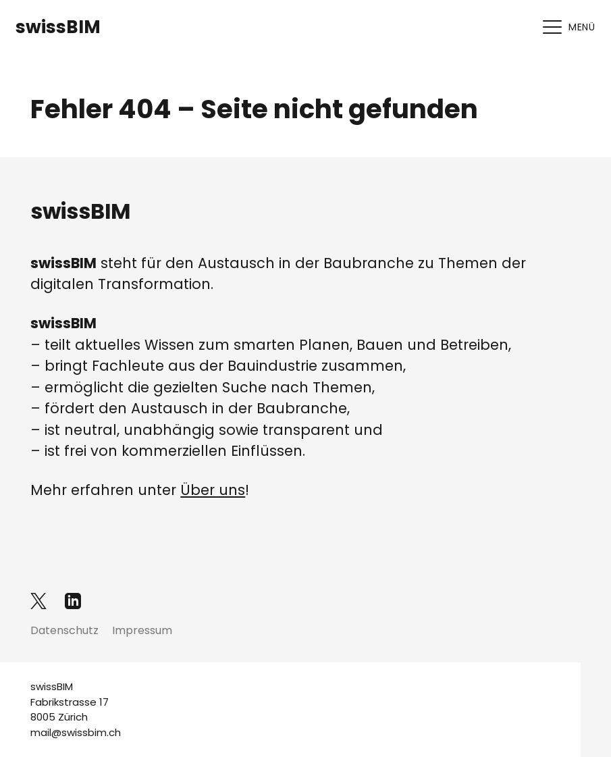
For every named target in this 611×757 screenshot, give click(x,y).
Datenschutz (64, 630)
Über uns (212, 490)
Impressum (142, 630)
